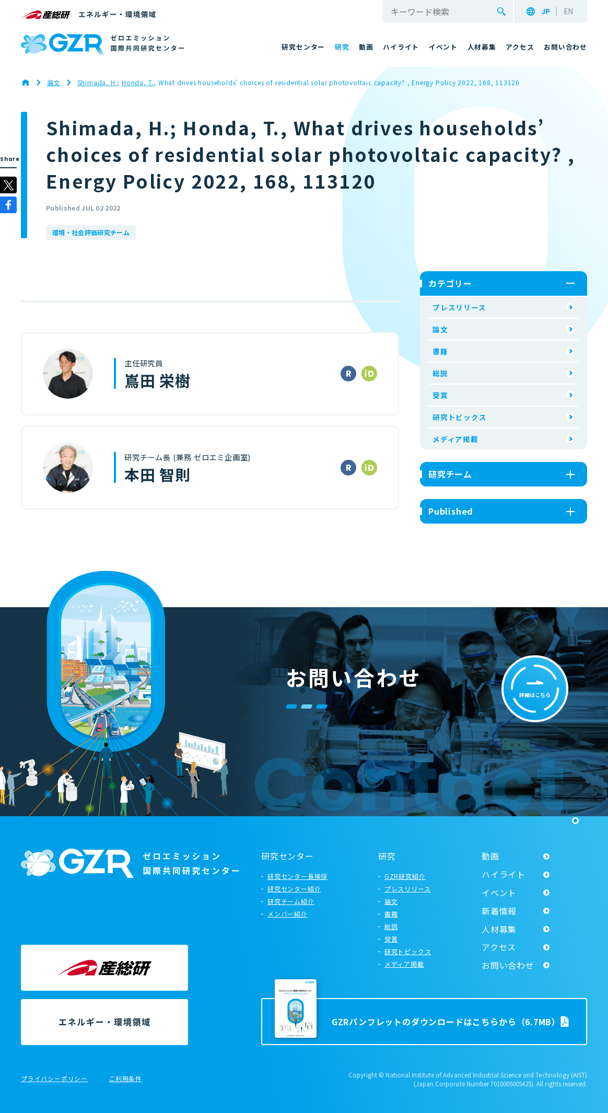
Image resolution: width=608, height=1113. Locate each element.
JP (545, 11)
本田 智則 (157, 474)
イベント (499, 892)
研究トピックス (459, 417)
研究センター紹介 (294, 888)
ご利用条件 (125, 1079)
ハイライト (503, 874)
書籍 (440, 351)
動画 (490, 856)
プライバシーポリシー (54, 1079)
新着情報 (499, 911)
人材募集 (499, 929)
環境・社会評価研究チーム (91, 232)
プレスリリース (459, 307)
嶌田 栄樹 (157, 380)
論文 (440, 329)
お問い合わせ (508, 965)
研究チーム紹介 (290, 901)
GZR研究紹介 (405, 876)
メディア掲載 (455, 439)
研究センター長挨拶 (297, 876)
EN (568, 11)
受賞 (440, 395)
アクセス (499, 947)
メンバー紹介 (287, 913)
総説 (440, 373)
